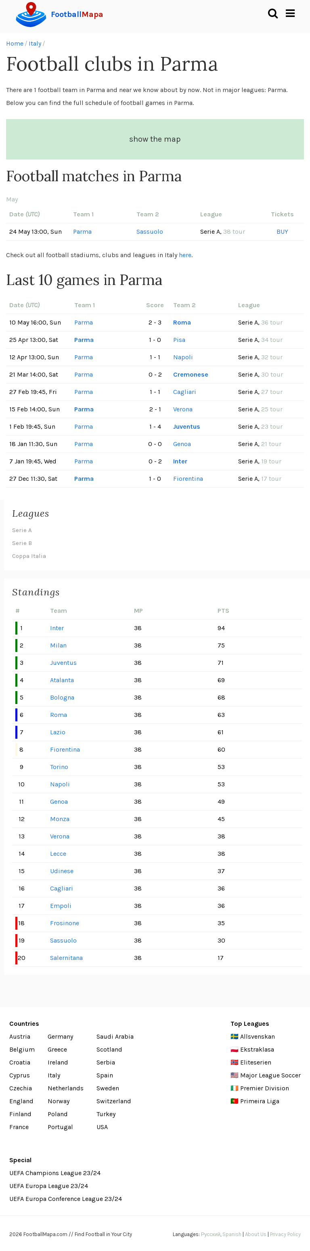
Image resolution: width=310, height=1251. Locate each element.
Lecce (58, 853)
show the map (155, 139)
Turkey (105, 1114)
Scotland (109, 1049)
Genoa (182, 444)
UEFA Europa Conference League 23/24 (65, 1199)
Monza (59, 819)
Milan (58, 645)
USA (102, 1127)
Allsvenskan (257, 1036)
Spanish (231, 1234)
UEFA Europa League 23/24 (48, 1186)
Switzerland (113, 1101)
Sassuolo (149, 231)
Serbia (105, 1062)
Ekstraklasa (257, 1049)
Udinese (61, 871)
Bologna (62, 697)
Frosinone (64, 923)
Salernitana (66, 958)
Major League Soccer (270, 1075)
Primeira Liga (259, 1101)
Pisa (179, 340)
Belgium (22, 1049)
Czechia (20, 1088)
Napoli (183, 357)
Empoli (60, 905)
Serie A (22, 530)
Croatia (19, 1062)
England (21, 1101)
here (185, 255)
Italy (35, 43)
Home (14, 43)
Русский (210, 1234)
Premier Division (264, 1088)
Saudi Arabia (115, 1036)
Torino (59, 767)
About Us (255, 1234)
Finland (20, 1114)
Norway (58, 1101)
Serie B (22, 543)
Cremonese (190, 374)
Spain (104, 1075)
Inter (180, 461)
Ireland (58, 1062)
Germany (60, 1036)
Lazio (57, 732)
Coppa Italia (29, 555)
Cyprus (19, 1075)
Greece (57, 1049)
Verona (183, 409)
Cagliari (184, 392)
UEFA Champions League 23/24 (55, 1173)
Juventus (186, 426)
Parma (82, 231)
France (19, 1127)
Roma (182, 322)
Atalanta (62, 680)
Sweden (107, 1088)
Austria (19, 1036)
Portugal (60, 1127)
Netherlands (66, 1088)
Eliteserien (255, 1062)
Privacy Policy (285, 1234)
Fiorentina (188, 478)
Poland (58, 1114)
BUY (282, 231)
